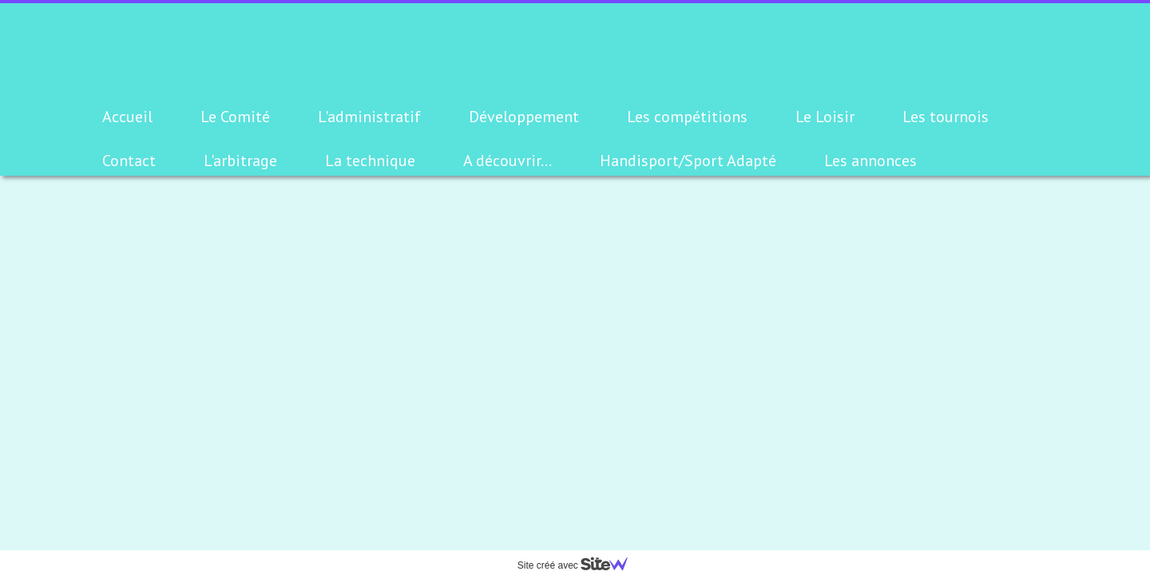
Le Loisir (825, 116)
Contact (129, 160)
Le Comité (235, 116)
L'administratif (369, 116)
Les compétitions (687, 116)
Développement (524, 116)
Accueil (127, 116)
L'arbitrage (240, 160)
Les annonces (870, 160)
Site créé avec (579, 565)
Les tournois (945, 116)
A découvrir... (507, 160)
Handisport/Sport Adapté (688, 160)
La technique (370, 160)
